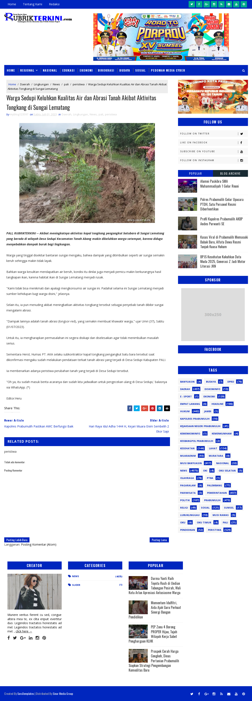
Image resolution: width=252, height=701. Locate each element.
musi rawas (221, 515)
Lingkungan (41, 84)
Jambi (207, 411)
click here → (24, 631)
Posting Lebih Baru (16, 540)
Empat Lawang (190, 403)
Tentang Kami (32, 4)
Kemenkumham (222, 433)
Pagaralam (188, 485)
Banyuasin (187, 381)
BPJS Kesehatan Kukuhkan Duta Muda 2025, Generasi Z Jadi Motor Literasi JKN (222, 261)
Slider (76, 584)
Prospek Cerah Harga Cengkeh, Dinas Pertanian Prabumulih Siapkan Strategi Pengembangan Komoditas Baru (154, 661)
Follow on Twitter (214, 133)
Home (12, 4)
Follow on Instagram (214, 160)
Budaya (124, 70)
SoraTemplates (25, 693)
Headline (217, 403)
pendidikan (187, 529)
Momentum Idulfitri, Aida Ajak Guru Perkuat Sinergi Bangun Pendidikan (155, 609)
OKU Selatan (227, 470)
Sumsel (229, 507)
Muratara (216, 455)
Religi (184, 507)
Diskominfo (212, 389)
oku (182, 522)
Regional (27, 70)
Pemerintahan (217, 492)
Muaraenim (188, 455)
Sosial (140, 70)
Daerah (25, 84)
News (56, 84)
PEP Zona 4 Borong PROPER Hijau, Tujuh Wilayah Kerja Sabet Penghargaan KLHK (153, 634)
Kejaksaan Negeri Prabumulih (200, 426)
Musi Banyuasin (191, 463)
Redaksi (54, 4)
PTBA (210, 478)
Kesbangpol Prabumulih (196, 440)
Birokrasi (106, 70)
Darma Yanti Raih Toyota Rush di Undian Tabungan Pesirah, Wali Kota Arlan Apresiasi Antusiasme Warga (155, 585)
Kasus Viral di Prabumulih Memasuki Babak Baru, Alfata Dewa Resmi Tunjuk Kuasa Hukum (224, 242)
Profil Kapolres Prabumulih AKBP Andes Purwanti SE (221, 221)
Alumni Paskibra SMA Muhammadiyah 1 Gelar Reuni (219, 183)
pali (66, 84)
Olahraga (187, 478)
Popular (195, 173)
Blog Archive (230, 173)
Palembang (214, 485)
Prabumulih (212, 500)
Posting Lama (159, 540)
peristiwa (79, 84)
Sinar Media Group (63, 693)
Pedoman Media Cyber (168, 70)
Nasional (50, 70)
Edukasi (68, 70)
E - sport (186, 396)
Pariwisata (188, 492)
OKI (205, 470)
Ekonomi (86, 70)
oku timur (204, 522)
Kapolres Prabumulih (195, 418)
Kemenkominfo (190, 433)
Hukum (185, 411)
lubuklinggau (190, 515)
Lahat (213, 448)
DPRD (230, 381)
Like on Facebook (214, 142)
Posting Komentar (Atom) (38, 544)
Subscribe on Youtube (214, 151)
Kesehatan (187, 448)
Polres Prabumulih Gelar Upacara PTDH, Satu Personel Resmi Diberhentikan (222, 204)
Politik (185, 500)
